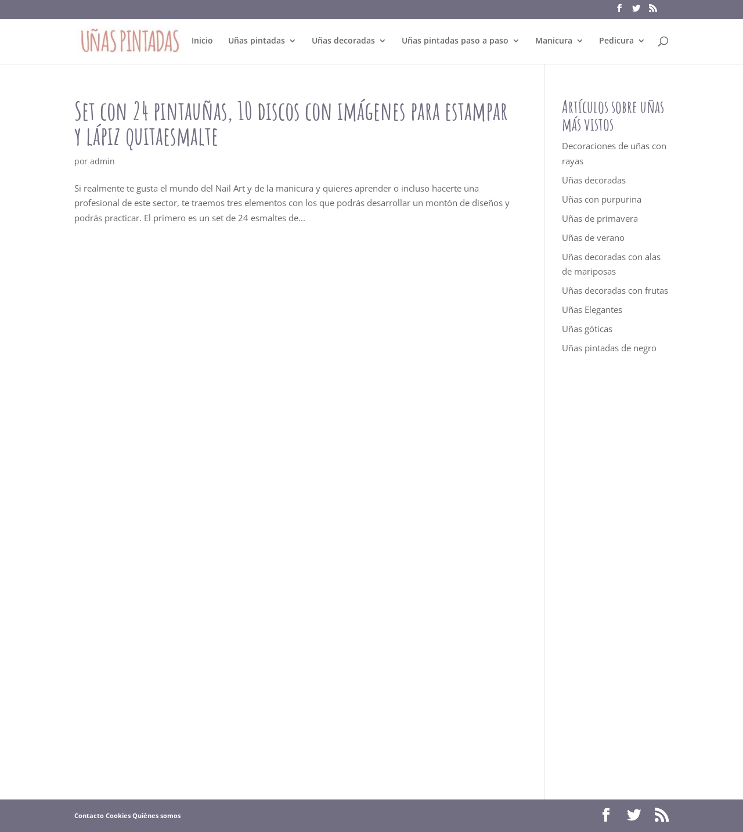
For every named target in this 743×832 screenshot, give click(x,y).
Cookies (118, 815)
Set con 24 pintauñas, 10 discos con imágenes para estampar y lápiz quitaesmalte (291, 123)
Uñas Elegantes (592, 309)
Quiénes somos (156, 815)
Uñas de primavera (600, 218)
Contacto (89, 815)
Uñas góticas (587, 328)
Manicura (553, 41)
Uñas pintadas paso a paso (455, 41)
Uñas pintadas (256, 41)
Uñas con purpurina (601, 199)
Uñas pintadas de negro (609, 348)
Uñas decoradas (343, 41)
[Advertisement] (615, 577)
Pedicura (616, 41)
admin (102, 161)
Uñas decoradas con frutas (615, 290)
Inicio (202, 41)
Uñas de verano (593, 237)
